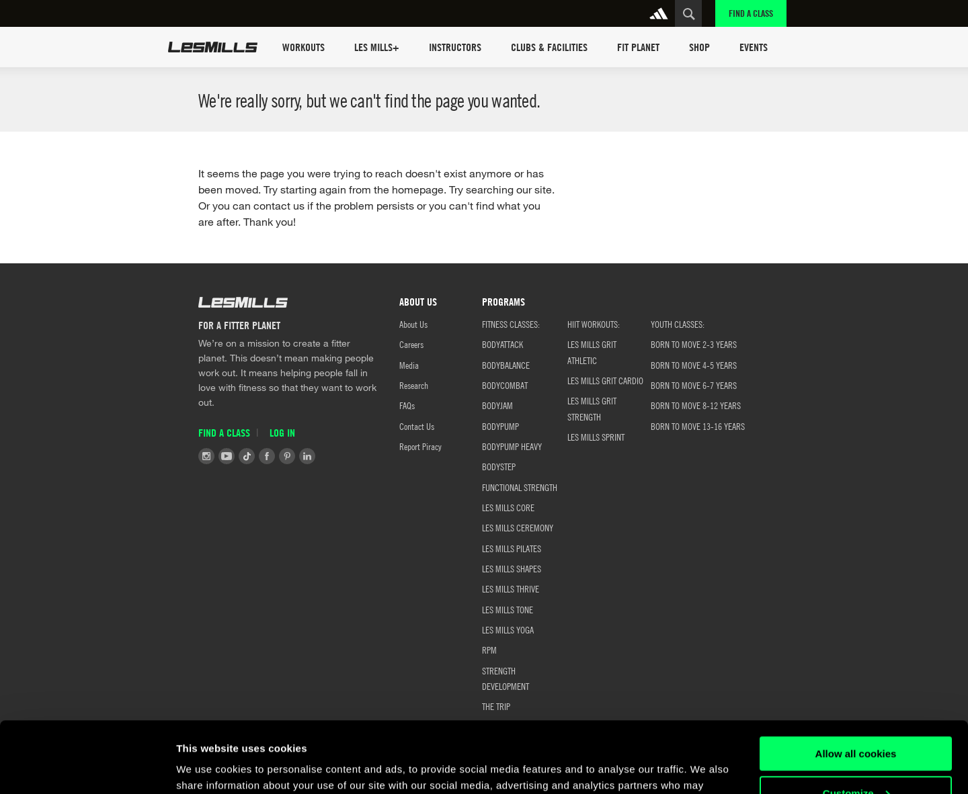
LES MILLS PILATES (511, 548)
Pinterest (287, 456)
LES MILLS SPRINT (595, 437)
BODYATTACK (502, 344)
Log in (282, 432)
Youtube (226, 456)
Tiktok (247, 456)
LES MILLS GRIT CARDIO (605, 380)
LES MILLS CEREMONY (517, 527)
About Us (413, 324)
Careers (411, 344)
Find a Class (751, 13)
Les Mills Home (212, 47)
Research (413, 385)
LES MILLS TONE (507, 609)
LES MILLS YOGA (508, 629)
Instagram (206, 456)
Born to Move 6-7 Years (694, 385)
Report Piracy (420, 446)
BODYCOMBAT (505, 385)
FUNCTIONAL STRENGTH (519, 487)
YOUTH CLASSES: (677, 324)
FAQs (407, 405)
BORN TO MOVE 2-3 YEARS (694, 344)
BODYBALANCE (506, 365)
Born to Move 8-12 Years (696, 405)
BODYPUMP (500, 426)
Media (409, 365)
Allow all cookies (856, 683)
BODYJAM (497, 405)
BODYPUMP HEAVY (512, 446)
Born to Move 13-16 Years (698, 426)
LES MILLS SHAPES (511, 568)
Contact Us (416, 426)
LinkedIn (307, 456)
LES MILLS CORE (508, 507)
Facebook (267, 456)
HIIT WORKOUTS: (593, 324)
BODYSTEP (499, 466)
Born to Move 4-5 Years (694, 365)
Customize (856, 721)
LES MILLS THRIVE (510, 588)
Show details (207, 767)
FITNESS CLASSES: (511, 324)
